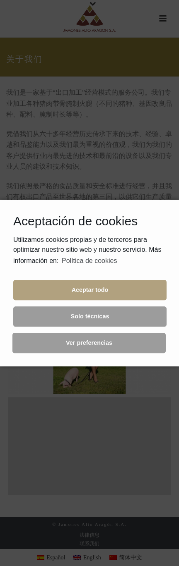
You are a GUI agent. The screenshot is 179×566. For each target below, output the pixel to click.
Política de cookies (89, 260)
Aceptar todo (90, 290)
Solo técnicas (90, 316)
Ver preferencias (89, 343)
